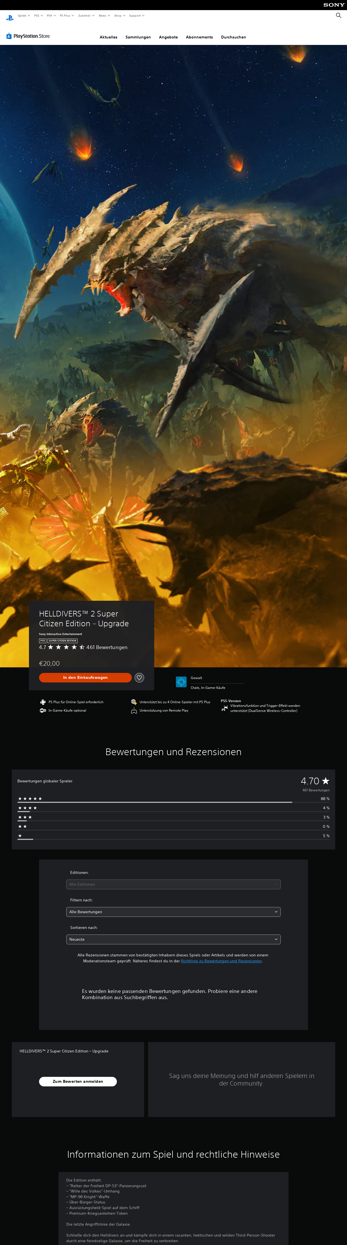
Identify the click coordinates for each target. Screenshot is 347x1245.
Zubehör (84, 15)
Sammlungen (138, 31)
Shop (117, 15)
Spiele (22, 15)
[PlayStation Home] (10, 15)
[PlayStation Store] (29, 30)
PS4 (50, 15)
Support (135, 15)
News (102, 15)
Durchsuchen (233, 31)
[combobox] (173, 879)
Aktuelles (108, 31)
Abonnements (199, 31)
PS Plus (65, 15)
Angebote (168, 31)
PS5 (37, 15)
